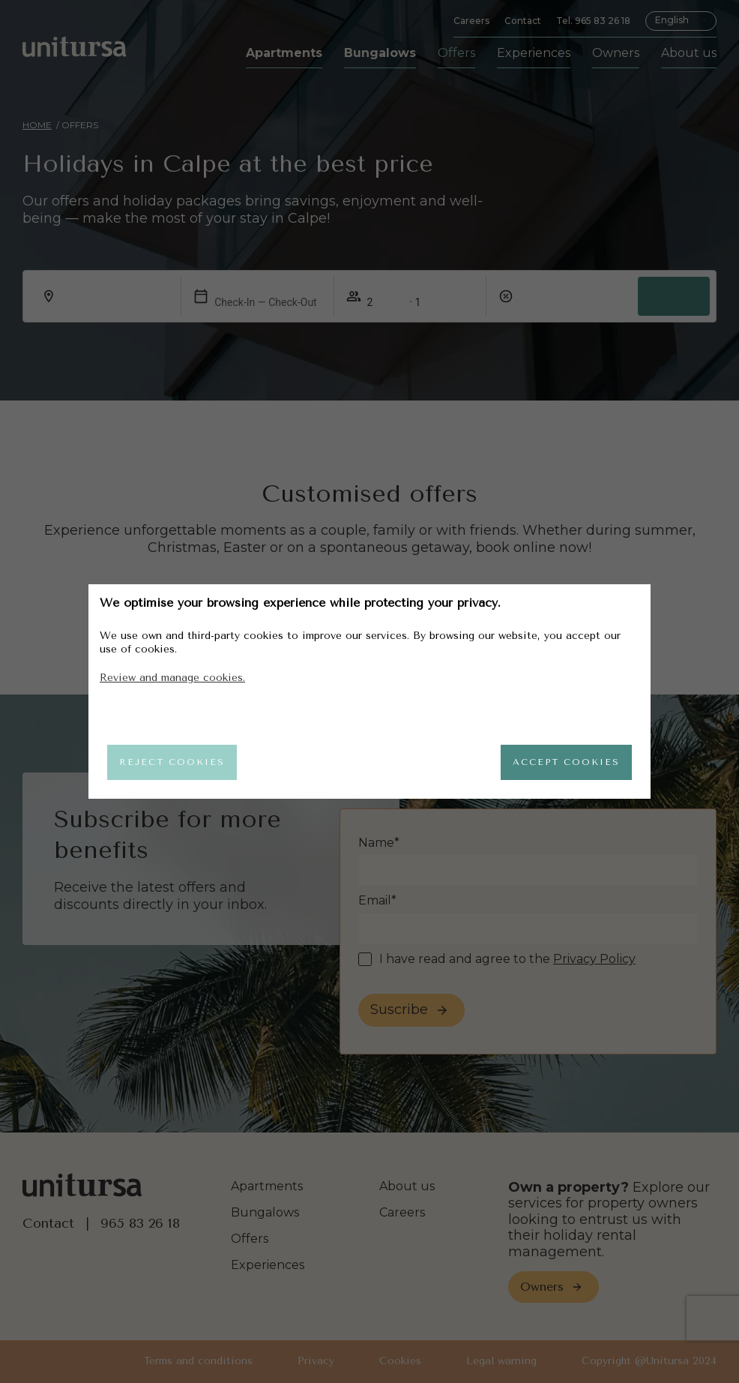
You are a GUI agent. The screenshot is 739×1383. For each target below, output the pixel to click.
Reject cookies (179, 762)
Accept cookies (558, 762)
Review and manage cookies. (172, 674)
